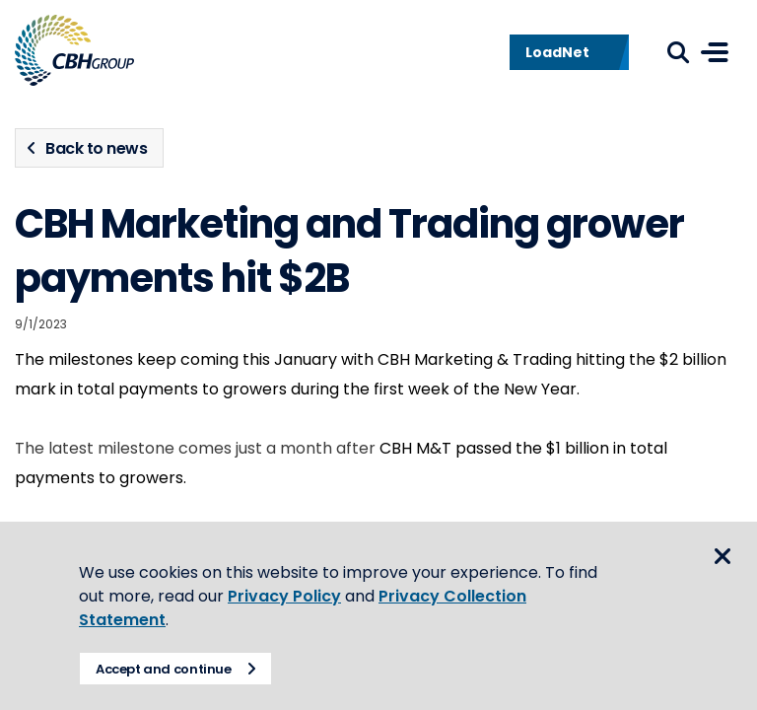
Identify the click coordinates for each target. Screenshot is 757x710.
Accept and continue (164, 669)
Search (678, 52)
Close (722, 556)
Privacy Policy (284, 596)
